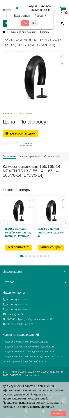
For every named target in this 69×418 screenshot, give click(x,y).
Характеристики (30, 156)
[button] (22, 256)
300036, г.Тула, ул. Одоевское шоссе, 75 (30, 319)
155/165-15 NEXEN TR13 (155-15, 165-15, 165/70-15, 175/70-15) (18, 233)
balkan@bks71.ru (16, 314)
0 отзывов (26, 143)
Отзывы (52, 156)
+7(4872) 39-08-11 (40, 10)
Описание (9, 156)
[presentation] (4, 224)
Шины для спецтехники (23, 32)
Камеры (44, 32)
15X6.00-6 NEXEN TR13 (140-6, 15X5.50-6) (51, 233)
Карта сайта (32, 375)
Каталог (34, 282)
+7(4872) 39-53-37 (17, 309)
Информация (34, 271)
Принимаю (58, 413)
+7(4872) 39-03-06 (40, 6)
